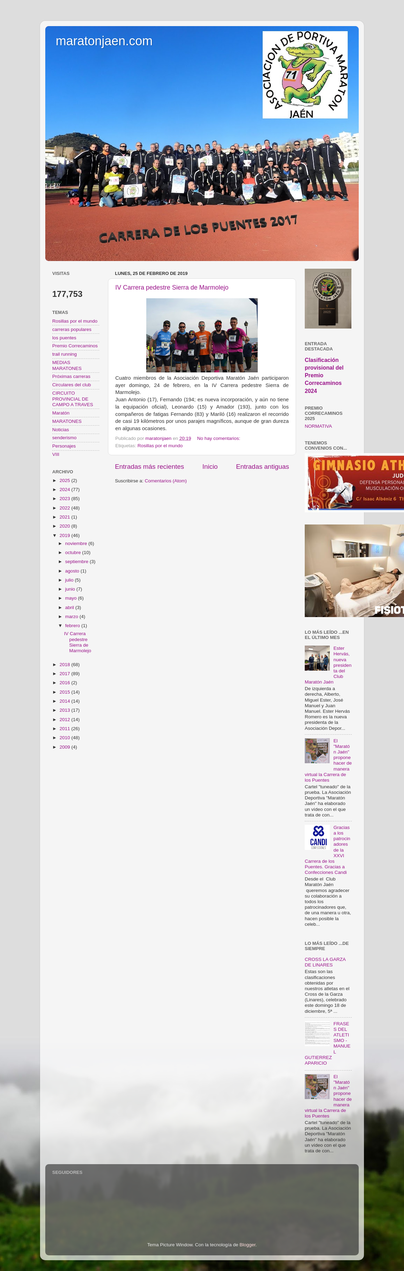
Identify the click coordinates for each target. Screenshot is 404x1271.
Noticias (60, 429)
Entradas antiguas (262, 466)
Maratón (61, 413)
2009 (65, 747)
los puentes (64, 337)
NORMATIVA (318, 426)
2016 (65, 682)
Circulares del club (71, 384)
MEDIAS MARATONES (66, 365)
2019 (65, 535)
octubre (73, 552)
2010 (65, 737)
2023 (65, 498)
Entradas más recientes (149, 466)
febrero (73, 625)
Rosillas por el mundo (160, 445)
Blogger (248, 1244)
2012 (65, 719)
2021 (65, 517)
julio (70, 580)
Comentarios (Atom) (166, 480)
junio (70, 589)
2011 (65, 728)
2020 (65, 526)
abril (70, 607)
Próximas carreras (71, 376)
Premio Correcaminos (75, 345)
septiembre (77, 561)
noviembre (76, 543)
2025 (65, 480)
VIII (55, 454)
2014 (65, 701)
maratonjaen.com (104, 41)
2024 (65, 489)
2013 (65, 710)
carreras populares (72, 329)
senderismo (64, 437)
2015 (65, 692)
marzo (72, 616)
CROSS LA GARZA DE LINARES (325, 962)
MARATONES (66, 421)
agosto (72, 571)
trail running (64, 354)
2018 (65, 664)
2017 (65, 673)
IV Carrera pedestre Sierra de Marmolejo (171, 287)
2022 (65, 508)
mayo (71, 598)
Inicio (210, 466)
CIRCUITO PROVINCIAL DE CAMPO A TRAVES (72, 398)
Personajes (64, 446)
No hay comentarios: (219, 438)
